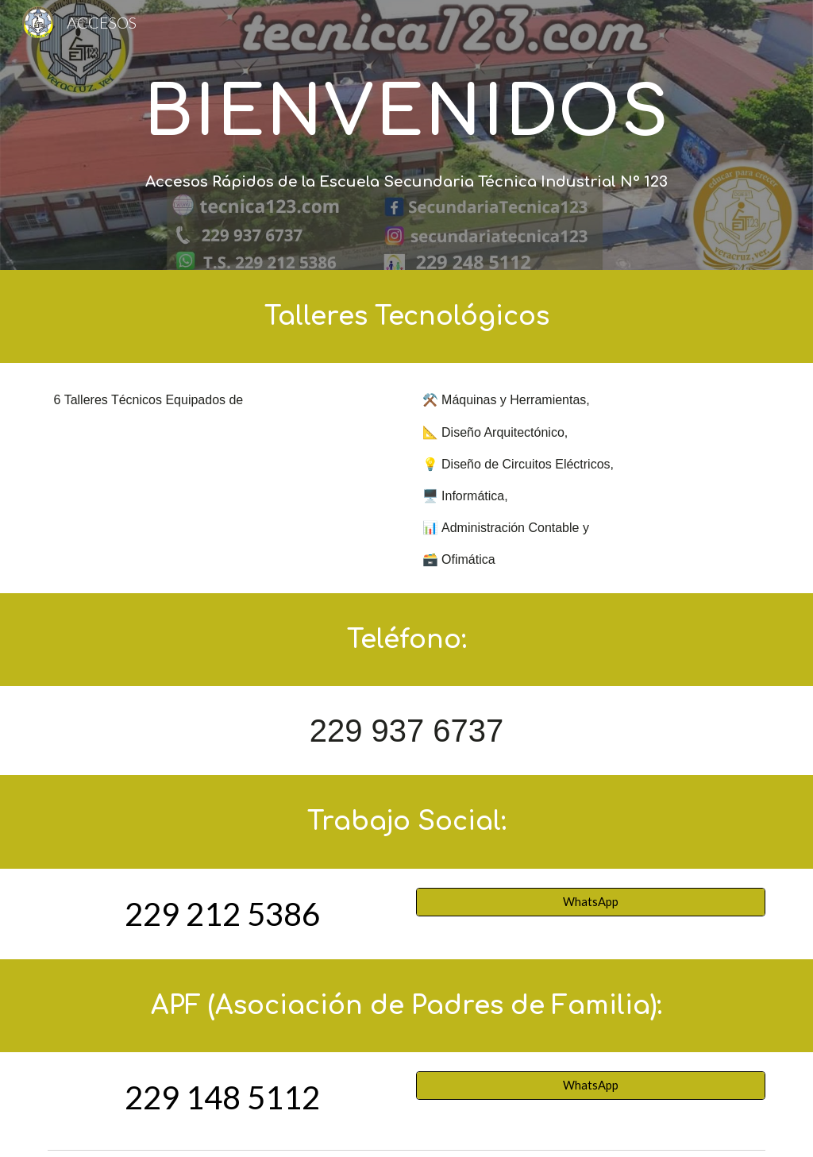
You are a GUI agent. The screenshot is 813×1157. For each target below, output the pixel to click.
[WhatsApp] (591, 901)
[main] (407, 111)
